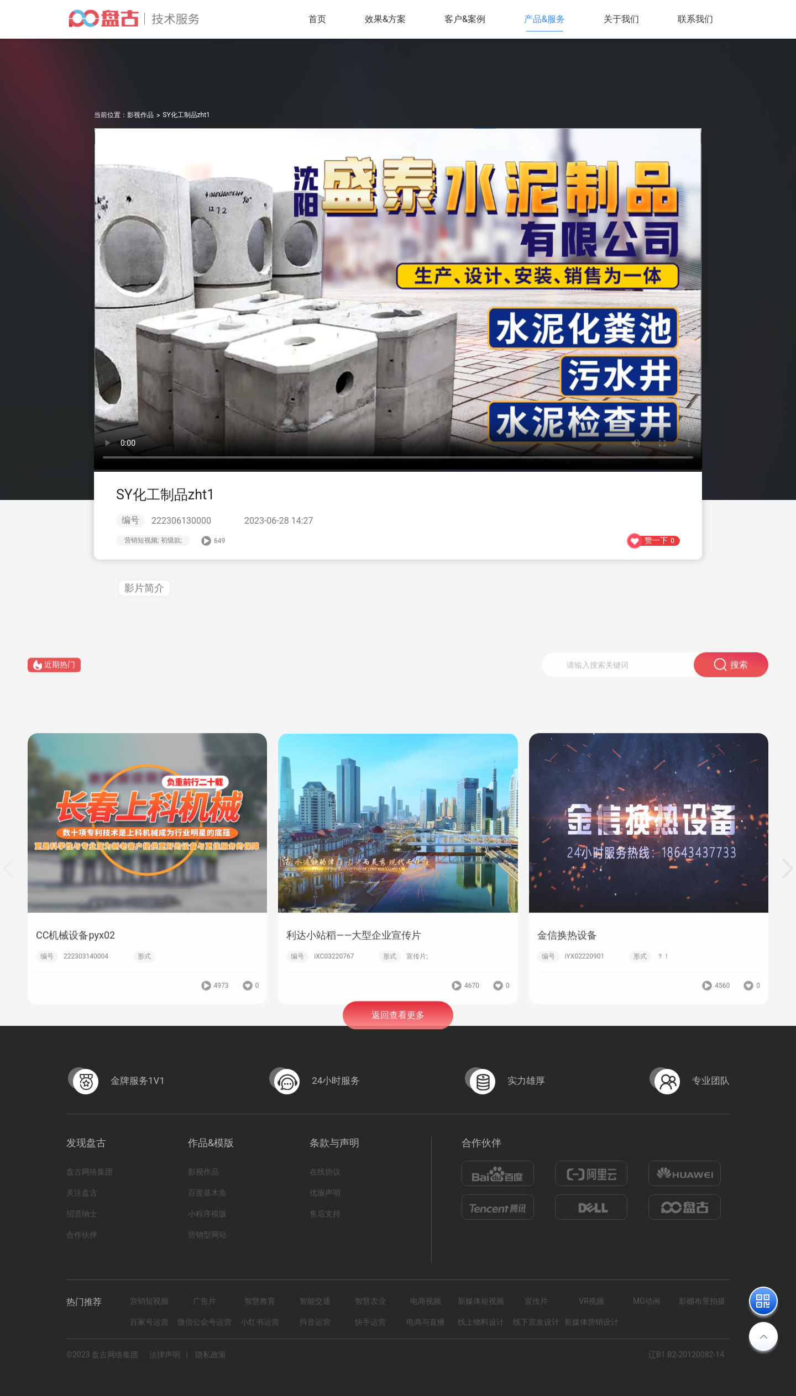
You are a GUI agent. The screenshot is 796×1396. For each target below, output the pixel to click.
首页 (317, 19)
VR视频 (591, 1301)
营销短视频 (149, 1301)
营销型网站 (207, 1234)
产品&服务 (544, 19)
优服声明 (325, 1192)
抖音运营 (315, 1322)
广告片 (204, 1301)
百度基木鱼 (207, 1192)
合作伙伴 (81, 1234)
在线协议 (325, 1171)
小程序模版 (207, 1213)
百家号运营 (149, 1322)
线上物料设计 (481, 1322)
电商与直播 (425, 1322)
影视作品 (140, 115)
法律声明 (164, 1354)
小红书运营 (259, 1322)
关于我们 (621, 19)
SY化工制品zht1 (186, 115)
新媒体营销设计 (591, 1322)
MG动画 (647, 1301)
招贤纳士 (81, 1213)
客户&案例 (464, 19)
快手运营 (370, 1322)
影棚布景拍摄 (702, 1301)
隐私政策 (210, 1354)
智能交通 (315, 1301)
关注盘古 (81, 1192)
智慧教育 (259, 1301)
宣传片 (536, 1301)
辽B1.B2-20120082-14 (686, 1354)
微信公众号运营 (204, 1322)
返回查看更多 (398, 1026)
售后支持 (325, 1213)
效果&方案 (385, 19)
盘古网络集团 (89, 1171)
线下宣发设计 (536, 1322)
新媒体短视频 (481, 1301)
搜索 (731, 674)
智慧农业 (370, 1301)
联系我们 (695, 19)
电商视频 (425, 1301)
